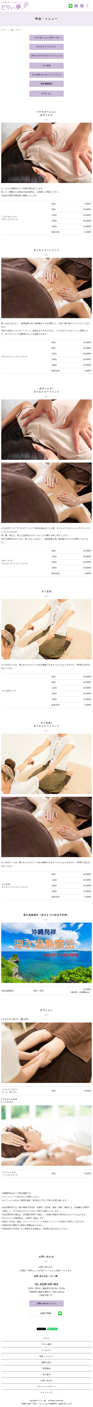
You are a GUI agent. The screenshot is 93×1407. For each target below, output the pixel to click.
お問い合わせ (46, 1380)
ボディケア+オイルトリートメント (46, 56)
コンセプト (46, 1350)
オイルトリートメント (46, 47)
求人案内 (46, 1374)
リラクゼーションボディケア (46, 38)
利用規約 (46, 1368)
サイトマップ (46, 1392)
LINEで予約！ (46, 1313)
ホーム (3, 30)
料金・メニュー (46, 1356)
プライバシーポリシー (46, 1387)
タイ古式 (46, 66)
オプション (46, 94)
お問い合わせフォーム (46, 1303)
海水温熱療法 (46, 84)
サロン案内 (46, 1344)
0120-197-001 (49, 1284)
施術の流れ (46, 1362)
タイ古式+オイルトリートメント (46, 75)
